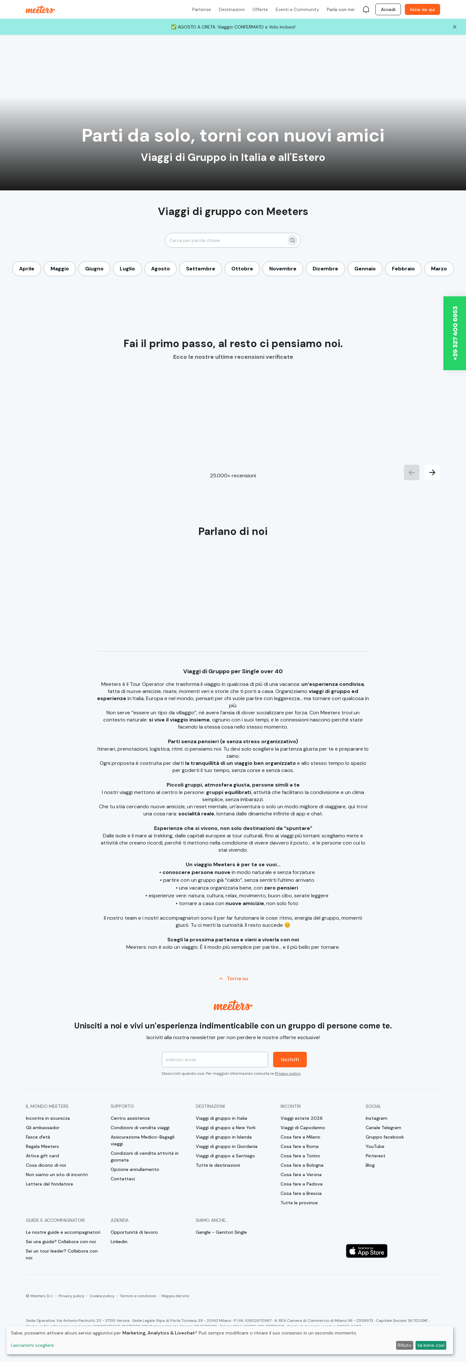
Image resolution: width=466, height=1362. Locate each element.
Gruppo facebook (385, 1137)
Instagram (376, 1118)
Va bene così (430, 1345)
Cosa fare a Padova (302, 1184)
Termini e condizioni (138, 1296)
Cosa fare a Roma (300, 1146)
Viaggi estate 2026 (302, 1118)
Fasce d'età (38, 1137)
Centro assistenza (130, 1118)
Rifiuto (404, 1345)
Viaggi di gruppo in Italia (221, 1118)
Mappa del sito (175, 1296)
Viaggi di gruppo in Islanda (224, 1137)
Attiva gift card (42, 1156)
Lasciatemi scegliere (32, 1345)
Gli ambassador (43, 1127)
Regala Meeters (42, 1146)
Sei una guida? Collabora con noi (61, 1241)
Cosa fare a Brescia (301, 1193)
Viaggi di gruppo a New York (226, 1127)
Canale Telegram (383, 1127)
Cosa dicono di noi (46, 1165)
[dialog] (229, 1340)
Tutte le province (299, 1203)
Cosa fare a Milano (300, 1137)
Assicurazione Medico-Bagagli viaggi (142, 1140)
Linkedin (119, 1241)
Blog (370, 1165)
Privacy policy (287, 1073)
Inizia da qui (422, 9)
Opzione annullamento (135, 1169)
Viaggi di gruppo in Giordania (227, 1146)
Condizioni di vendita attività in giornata (145, 1156)
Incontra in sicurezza (48, 1118)
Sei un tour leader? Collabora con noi (62, 1254)
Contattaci (123, 1179)
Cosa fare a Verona (301, 1174)
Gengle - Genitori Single (221, 1232)
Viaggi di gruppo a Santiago (225, 1156)
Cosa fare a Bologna (302, 1165)
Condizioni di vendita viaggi (140, 1127)
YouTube (375, 1146)
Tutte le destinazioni (218, 1165)
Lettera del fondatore (49, 1184)
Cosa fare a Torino (300, 1156)
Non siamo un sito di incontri (57, 1174)
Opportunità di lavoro (134, 1232)
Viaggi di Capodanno (303, 1127)
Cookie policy (102, 1296)
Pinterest (375, 1156)
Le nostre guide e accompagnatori (63, 1232)
